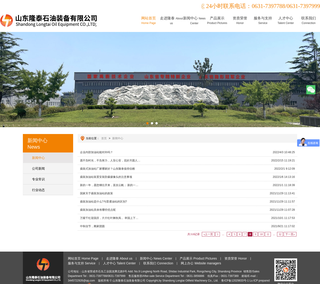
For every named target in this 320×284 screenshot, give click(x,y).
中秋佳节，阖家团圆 (187, 226)
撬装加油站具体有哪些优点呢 (187, 210)
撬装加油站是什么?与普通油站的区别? (187, 201)
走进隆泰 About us (119, 258)
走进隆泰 (171, 20)
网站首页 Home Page (83, 258)
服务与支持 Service (82, 263)
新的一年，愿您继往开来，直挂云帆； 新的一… (187, 185)
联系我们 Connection (158, 263)
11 (268, 234)
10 (261, 234)
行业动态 (38, 190)
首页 (104, 138)
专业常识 (38, 179)
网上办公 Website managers (201, 263)
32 (280, 234)
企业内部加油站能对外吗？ (187, 152)
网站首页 (148, 20)
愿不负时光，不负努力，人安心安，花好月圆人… (187, 160)
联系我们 (308, 20)
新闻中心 (194, 20)
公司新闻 (38, 168)
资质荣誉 (240, 20)
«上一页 (208, 234)
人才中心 (285, 20)
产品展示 (217, 20)
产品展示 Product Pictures (198, 258)
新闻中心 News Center (156, 258)
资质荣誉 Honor (235, 258)
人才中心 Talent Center (119, 263)
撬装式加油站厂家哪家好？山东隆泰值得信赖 (187, 169)
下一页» (290, 234)
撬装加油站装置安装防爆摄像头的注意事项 (187, 177)
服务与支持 (263, 20)
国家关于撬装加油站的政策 (187, 193)
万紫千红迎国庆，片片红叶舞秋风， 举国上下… (187, 218)
